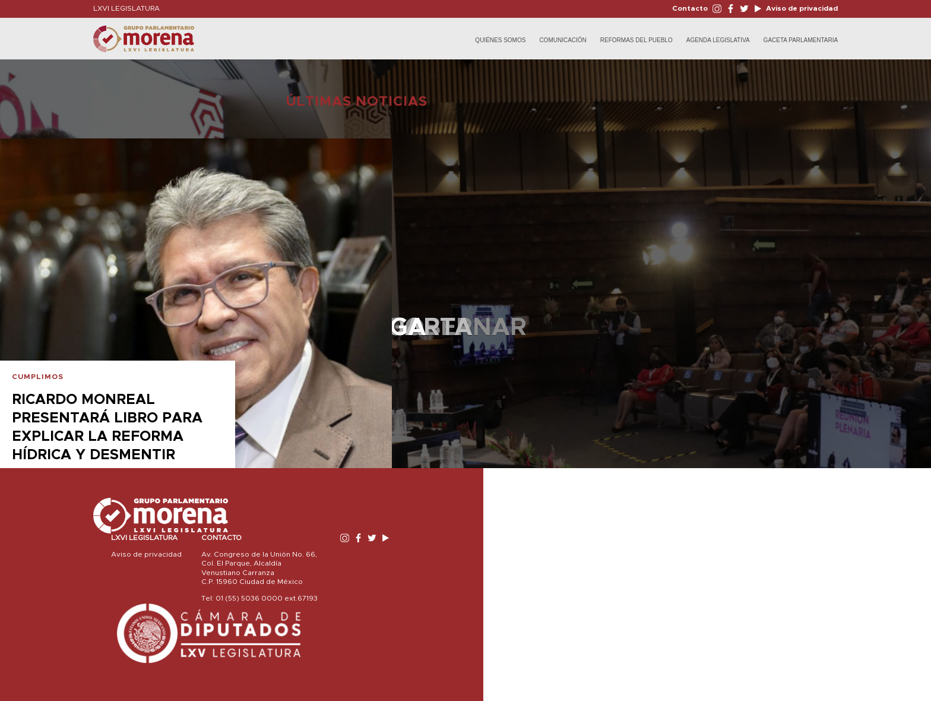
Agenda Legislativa (718, 40)
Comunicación (562, 40)
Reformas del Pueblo (636, 40)
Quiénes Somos (500, 40)
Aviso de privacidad (801, 8)
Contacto (690, 8)
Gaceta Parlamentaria (801, 40)
